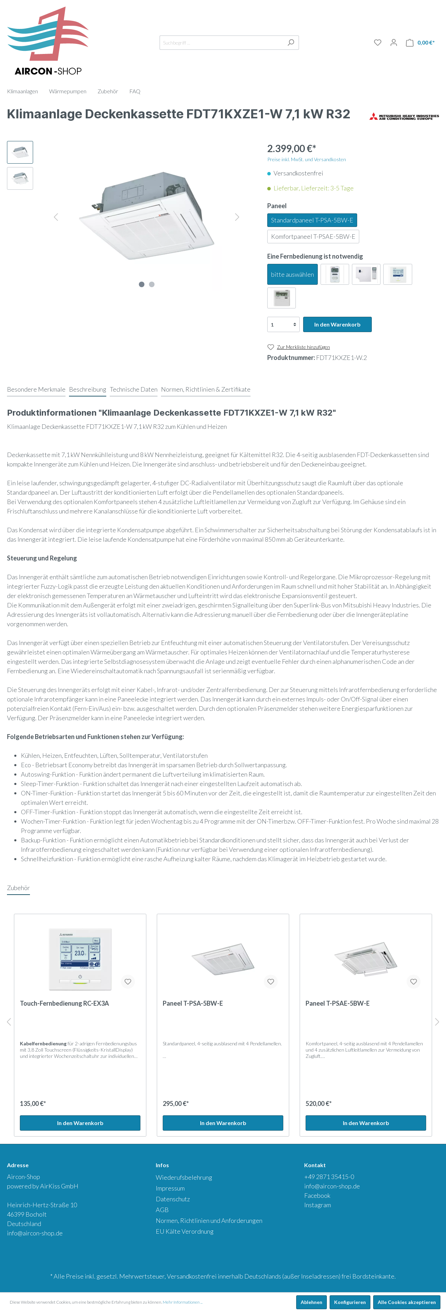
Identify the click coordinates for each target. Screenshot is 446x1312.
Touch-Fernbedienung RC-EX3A (64, 1003)
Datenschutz (173, 1199)
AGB (162, 1209)
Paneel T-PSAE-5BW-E (338, 1003)
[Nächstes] (237, 216)
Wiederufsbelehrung (184, 1177)
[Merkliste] (378, 42)
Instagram (317, 1205)
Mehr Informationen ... (182, 1302)
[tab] (36, 389)
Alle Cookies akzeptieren (407, 1302)
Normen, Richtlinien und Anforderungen (209, 1220)
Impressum (170, 1188)
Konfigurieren (350, 1302)
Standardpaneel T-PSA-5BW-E (312, 220)
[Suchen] (291, 43)
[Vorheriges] (56, 216)
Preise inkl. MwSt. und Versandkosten (306, 159)
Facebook (317, 1195)
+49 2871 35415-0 (329, 1176)
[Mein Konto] (394, 42)
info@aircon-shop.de (35, 1233)
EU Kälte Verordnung (185, 1231)
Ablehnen (311, 1302)
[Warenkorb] (420, 42)
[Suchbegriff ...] (221, 43)
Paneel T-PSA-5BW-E (193, 1003)
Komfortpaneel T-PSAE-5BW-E (313, 236)
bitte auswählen (292, 274)
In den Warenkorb (337, 324)
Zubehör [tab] (18, 887)
